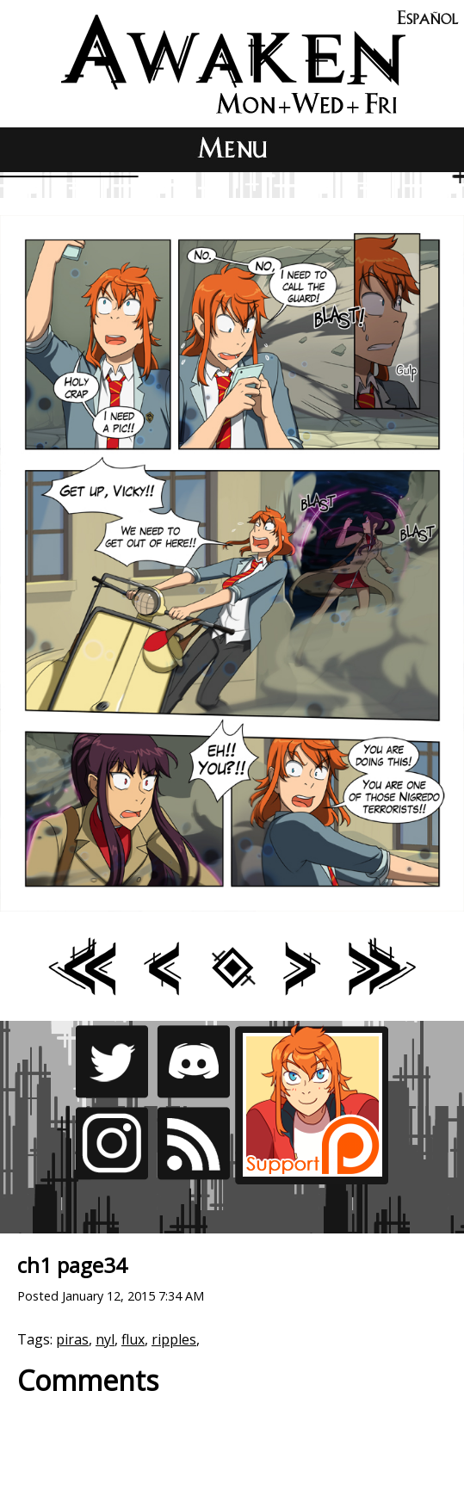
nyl (105, 1339)
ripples (174, 1339)
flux (133, 1339)
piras (72, 1339)
